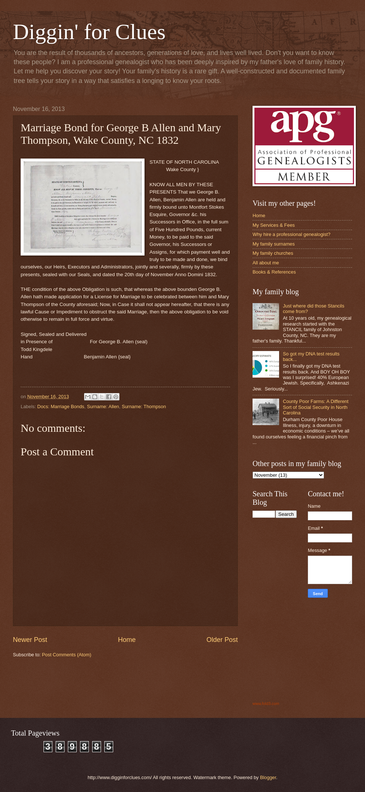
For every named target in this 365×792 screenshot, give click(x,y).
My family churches (273, 253)
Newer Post (30, 639)
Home (127, 639)
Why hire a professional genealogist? (291, 234)
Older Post (222, 639)
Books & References (274, 272)
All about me (266, 262)
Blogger (268, 777)
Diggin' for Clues (89, 32)
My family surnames (274, 244)
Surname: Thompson (144, 406)
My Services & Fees (274, 225)
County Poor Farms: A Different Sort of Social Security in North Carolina (315, 407)
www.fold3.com (266, 703)
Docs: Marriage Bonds (60, 406)
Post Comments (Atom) (66, 654)
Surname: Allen (103, 406)
